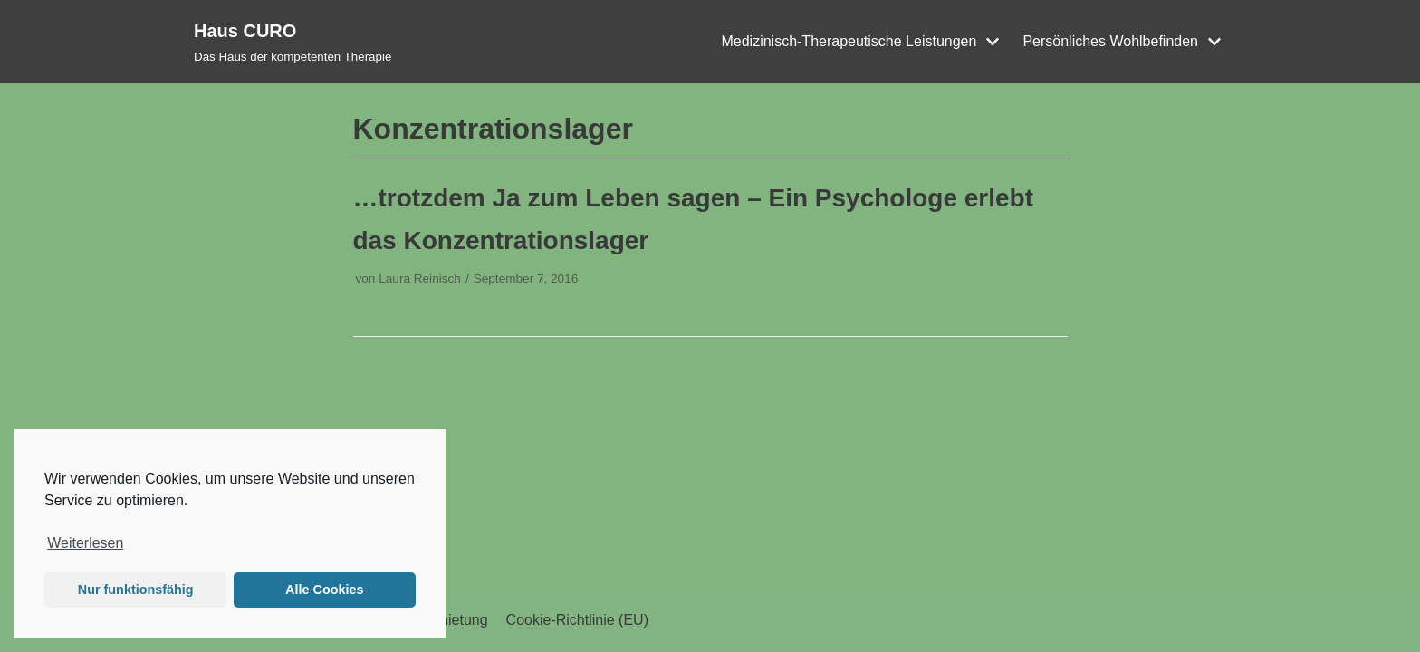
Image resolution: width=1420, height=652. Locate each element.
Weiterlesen (85, 543)
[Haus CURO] (292, 41)
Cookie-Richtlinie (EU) (577, 620)
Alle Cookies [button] (324, 589)
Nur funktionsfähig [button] (136, 589)
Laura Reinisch (420, 278)
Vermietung (451, 620)
